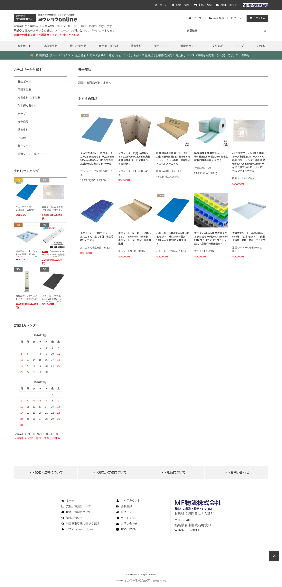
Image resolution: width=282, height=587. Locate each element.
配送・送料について (76, 512)
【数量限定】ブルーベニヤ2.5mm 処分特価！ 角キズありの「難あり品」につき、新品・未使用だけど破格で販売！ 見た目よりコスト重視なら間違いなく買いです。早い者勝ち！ (141, 55)
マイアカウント (128, 500)
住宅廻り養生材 (108, 45)
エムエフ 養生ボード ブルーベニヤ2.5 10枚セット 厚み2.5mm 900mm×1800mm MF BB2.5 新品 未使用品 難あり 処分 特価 (97, 158)
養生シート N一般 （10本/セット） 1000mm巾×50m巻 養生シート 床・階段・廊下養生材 (134, 238)
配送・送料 (181, 4)
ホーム (161, 4)
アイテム (256, 18)
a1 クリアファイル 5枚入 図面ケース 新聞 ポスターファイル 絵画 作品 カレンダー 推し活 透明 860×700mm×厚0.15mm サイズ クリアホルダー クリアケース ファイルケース (248, 162)
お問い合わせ (226, 4)
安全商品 (217, 45)
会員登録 (218, 18)
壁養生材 (136, 45)
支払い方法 (203, 4)
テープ (240, 45)
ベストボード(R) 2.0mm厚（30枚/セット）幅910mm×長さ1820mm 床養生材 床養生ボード (172, 238)
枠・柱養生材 (78, 45)
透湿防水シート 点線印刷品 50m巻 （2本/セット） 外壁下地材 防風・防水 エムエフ (248, 237)
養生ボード (24, 45)
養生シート (161, 45)
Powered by (141, 581)
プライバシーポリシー (77, 529)
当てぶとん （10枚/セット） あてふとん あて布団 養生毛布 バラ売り (97, 237)
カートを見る (126, 517)
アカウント (200, 18)
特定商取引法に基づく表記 (80, 523)
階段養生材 (50, 45)
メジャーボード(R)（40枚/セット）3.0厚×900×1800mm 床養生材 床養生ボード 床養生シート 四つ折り (134, 158)
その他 (260, 45)
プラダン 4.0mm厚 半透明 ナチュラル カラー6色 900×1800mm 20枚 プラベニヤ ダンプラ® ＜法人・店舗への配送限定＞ (211, 238)
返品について (72, 517)
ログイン (236, 18)
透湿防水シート (190, 45)
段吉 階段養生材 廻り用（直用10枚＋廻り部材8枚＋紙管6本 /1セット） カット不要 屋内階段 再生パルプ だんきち (173, 158)
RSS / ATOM (126, 529)
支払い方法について (76, 506)
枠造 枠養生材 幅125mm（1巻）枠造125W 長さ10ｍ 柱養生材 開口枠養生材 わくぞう (211, 157)
